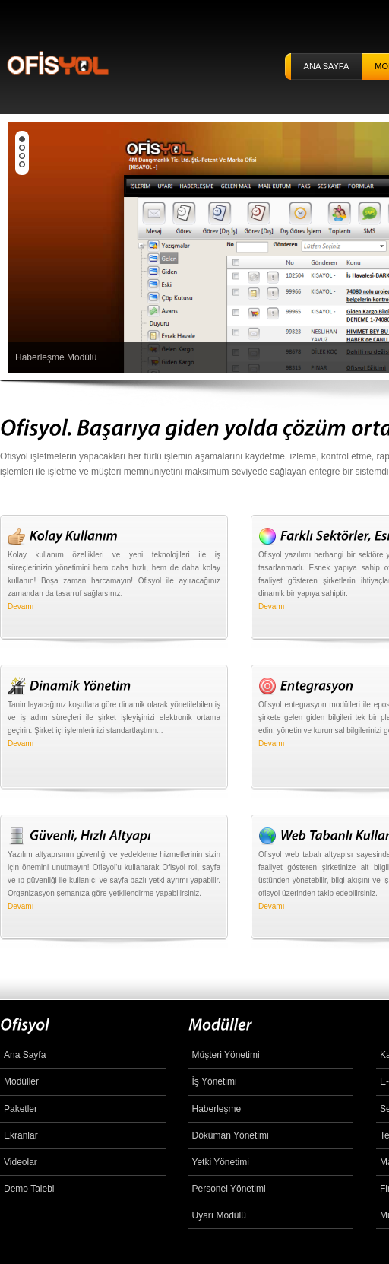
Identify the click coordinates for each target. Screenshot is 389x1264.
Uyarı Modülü (219, 1215)
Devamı (20, 606)
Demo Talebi (29, 1188)
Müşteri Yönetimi (226, 1055)
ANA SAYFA (326, 66)
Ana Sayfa (25, 1055)
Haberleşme (217, 1109)
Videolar (20, 1162)
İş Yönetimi (214, 1081)
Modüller (21, 1081)
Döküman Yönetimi (230, 1135)
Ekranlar (21, 1135)
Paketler (20, 1109)
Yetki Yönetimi (220, 1162)
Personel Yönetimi (229, 1188)
